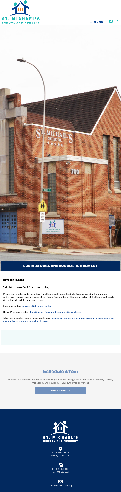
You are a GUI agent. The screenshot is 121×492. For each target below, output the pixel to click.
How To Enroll (60, 391)
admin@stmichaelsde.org (60, 485)
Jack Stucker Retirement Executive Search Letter (56, 312)
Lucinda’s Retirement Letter (36, 306)
